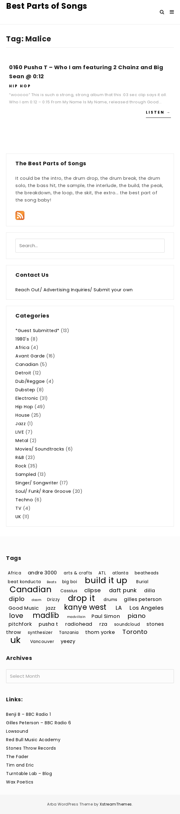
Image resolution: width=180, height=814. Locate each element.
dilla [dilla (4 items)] (149, 590)
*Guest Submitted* (37, 331)
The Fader (17, 757)
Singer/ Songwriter (36, 483)
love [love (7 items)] (16, 615)
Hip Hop (20, 86)
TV (18, 508)
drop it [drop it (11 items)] (81, 598)
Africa (22, 347)
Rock (20, 466)
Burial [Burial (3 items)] (142, 582)
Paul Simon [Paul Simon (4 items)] (106, 616)
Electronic (26, 398)
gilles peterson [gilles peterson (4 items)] (143, 599)
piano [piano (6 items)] (136, 616)
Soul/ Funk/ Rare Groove (43, 491)
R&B (19, 457)
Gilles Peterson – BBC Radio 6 (38, 723)
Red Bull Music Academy (33, 740)
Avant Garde (30, 356)
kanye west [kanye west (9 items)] (85, 607)
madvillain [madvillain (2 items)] (76, 617)
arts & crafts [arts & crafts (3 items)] (78, 573)
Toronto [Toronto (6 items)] (135, 632)
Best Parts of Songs (46, 6)
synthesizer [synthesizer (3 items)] (40, 632)
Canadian (26, 364)
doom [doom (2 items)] (36, 600)
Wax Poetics (20, 782)
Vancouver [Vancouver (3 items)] (42, 641)
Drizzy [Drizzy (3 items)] (53, 599)
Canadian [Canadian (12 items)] (30, 589)
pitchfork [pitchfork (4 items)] (20, 624)
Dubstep (25, 390)
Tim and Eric (20, 765)
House (22, 415)
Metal (21, 441)
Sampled (25, 474)
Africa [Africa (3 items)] (14, 573)
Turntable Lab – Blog (29, 773)
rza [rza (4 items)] (103, 624)
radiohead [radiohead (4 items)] (78, 624)
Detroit (23, 373)
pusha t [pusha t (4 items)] (48, 624)
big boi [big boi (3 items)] (69, 582)
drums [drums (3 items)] (110, 599)
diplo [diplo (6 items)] (17, 599)
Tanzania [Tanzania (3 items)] (69, 632)
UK (18, 517)
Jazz (20, 424)
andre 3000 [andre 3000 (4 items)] (42, 572)
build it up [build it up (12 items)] (106, 580)
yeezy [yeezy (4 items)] (68, 641)
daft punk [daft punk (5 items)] (123, 590)
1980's (22, 339)
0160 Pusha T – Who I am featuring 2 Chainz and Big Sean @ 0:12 (86, 71)
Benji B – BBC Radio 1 (28, 714)
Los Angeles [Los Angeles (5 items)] (147, 608)
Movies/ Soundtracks (39, 449)
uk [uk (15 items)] (15, 640)
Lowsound (17, 731)
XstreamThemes (116, 804)
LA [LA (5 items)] (119, 608)
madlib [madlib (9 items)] (46, 615)
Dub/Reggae (30, 381)
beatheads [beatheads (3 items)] (147, 573)
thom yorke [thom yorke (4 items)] (100, 632)
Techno (24, 500)
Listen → (158, 112)
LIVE (19, 432)
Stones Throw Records (31, 748)
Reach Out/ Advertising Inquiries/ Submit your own (74, 290)
